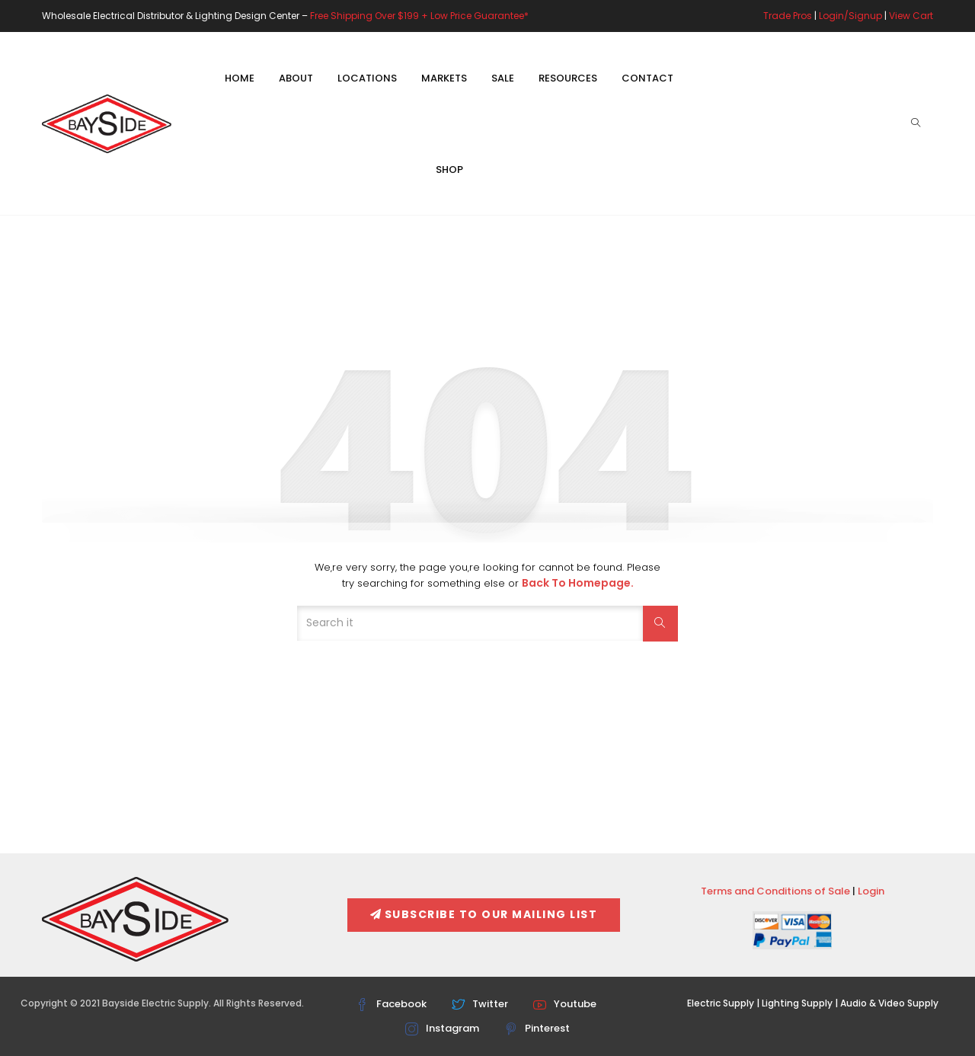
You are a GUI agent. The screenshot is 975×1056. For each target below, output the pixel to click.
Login (871, 891)
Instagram (442, 1028)
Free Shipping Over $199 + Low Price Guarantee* (419, 15)
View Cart (911, 15)
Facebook (391, 1004)
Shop (449, 169)
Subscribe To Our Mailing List (483, 914)
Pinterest (537, 1028)
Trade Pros (787, 15)
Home (239, 78)
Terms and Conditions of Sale (775, 891)
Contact (647, 78)
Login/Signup (850, 15)
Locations (367, 78)
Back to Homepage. (578, 582)
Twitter (480, 1004)
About (296, 78)
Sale (502, 78)
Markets (444, 78)
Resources (568, 78)
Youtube (564, 1004)
